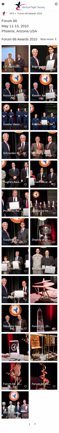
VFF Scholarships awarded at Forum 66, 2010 (12, 412)
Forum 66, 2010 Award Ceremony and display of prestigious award (41, 297)
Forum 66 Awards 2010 (30, 13)
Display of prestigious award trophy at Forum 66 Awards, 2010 (41, 239)
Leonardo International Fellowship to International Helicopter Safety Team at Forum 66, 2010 (41, 211)
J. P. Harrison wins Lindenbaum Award (12, 66)
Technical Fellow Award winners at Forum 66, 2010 (12, 268)
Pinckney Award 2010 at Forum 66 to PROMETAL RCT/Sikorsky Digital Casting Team (12, 211)
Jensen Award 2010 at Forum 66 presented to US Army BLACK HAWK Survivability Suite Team (41, 182)
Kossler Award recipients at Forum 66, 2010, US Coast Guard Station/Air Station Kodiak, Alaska (12, 124)
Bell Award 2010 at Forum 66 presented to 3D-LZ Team (41, 268)
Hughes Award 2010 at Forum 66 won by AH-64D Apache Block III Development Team (12, 182)
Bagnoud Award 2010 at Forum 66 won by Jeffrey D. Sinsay (41, 66)
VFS (12, 13)
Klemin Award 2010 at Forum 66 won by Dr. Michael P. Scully (41, 95)
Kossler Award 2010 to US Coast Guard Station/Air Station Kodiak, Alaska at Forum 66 (41, 124)
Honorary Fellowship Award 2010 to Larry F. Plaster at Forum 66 (12, 95)
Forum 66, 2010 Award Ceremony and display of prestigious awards (41, 355)
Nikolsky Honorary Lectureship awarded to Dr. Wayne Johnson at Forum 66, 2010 (12, 326)
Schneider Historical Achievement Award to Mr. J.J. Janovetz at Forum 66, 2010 (12, 153)
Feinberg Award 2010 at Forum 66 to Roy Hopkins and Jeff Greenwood (41, 153)
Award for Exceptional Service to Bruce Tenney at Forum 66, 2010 (12, 297)
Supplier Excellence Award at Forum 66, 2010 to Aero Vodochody (12, 239)
